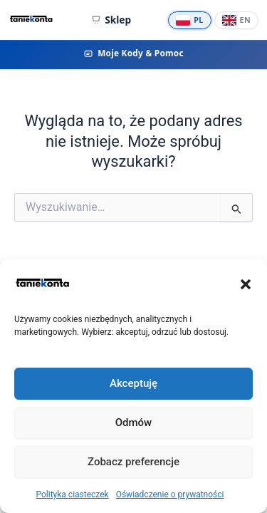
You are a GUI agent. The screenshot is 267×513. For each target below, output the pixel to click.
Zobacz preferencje (133, 461)
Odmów (133, 422)
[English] (236, 20)
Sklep (111, 19)
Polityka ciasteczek (72, 494)
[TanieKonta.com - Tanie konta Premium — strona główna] (31, 20)
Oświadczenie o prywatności (170, 494)
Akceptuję (133, 383)
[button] (246, 284)
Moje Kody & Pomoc (133, 52)
